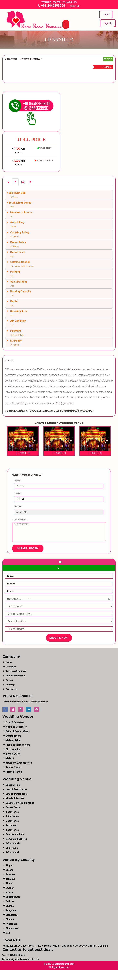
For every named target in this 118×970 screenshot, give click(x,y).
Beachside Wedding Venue (20, 803)
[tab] (8, 182)
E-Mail (18, 493)
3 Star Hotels (13, 812)
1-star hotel (12, 852)
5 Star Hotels (13, 821)
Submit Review (28, 548)
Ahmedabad (12, 928)
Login (106, 14)
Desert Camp (13, 807)
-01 (30, 696)
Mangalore (11, 915)
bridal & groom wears (18, 731)
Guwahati (10, 874)
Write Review (20, 519)
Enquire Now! (59, 637)
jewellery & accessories (19, 762)
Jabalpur (10, 879)
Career (9, 680)
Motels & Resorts (15, 798)
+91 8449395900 (51, 6)
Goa (8, 933)
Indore (9, 892)
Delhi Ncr (10, 901)
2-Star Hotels (13, 843)
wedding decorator (16, 726)
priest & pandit (14, 771)
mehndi (10, 758)
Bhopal (9, 883)
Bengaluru (11, 910)
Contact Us (12, 689)
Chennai (10, 919)
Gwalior (10, 888)
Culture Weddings (15, 675)
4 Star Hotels (13, 830)
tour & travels (14, 767)
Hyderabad (11, 924)
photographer (13, 749)
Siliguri (9, 865)
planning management (18, 744)
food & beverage (15, 722)
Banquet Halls (13, 785)
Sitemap (10, 684)
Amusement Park (15, 834)
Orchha (9, 870)
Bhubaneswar (13, 897)
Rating (18, 506)
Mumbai (10, 906)
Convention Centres (16, 839)
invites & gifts (13, 753)
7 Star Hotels (13, 816)
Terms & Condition (16, 671)
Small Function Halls (17, 794)
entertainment (13, 735)
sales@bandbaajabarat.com (20, 959)
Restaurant (11, 825)
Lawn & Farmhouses (16, 789)
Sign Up (108, 23)
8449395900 (18, 696)
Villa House (12, 848)
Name (18, 480)
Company (11, 666)
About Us (75, 6)
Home (9, 662)
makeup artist (13, 740)
